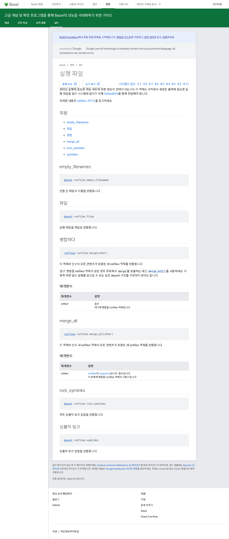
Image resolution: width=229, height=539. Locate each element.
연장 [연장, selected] (108, 4)
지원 (143, 499)
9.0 (145, 84)
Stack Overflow (149, 516)
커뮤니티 (123, 4)
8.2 (179, 84)
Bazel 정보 (37, 4)
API (80, 65)
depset (68, 180)
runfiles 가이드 (86, 101)
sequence (104, 373)
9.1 (139, 84)
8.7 (151, 84)
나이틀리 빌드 (127, 84)
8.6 (157, 84)
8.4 (168, 84)
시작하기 (56, 4)
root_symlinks (76, 148)
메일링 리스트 (123, 37)
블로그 (55, 499)
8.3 (174, 84)
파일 (69, 128)
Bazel (62, 65)
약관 (54, 531)
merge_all (73, 141)
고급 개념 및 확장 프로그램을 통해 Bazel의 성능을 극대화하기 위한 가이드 (58, 15)
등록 (165, 37)
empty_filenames (78, 122)
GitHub (217, 4)
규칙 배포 (41, 22)
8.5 (162, 84)
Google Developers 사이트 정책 (121, 468)
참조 (94, 4)
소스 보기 (93, 84)
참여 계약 (149, 37)
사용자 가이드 (76, 4)
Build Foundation (69, 37)
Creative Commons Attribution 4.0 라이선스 (119, 465)
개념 (6, 22)
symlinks (72, 154)
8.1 (186, 84)
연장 (72, 65)
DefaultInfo (111, 93)
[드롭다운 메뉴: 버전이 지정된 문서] (161, 4)
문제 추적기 (147, 505)
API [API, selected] (56, 22)
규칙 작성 (22, 22)
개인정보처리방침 (69, 531)
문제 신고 (69, 84)
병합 (69, 135)
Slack (144, 510)
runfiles (69, 253)
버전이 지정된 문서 (147, 4)
